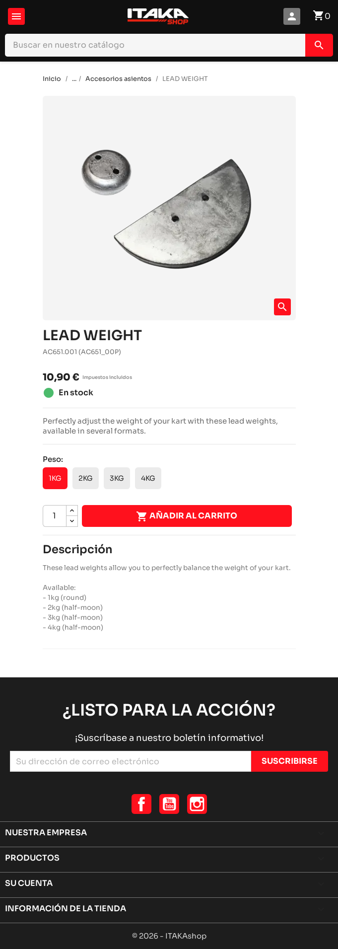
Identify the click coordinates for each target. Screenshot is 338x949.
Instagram (197, 804)
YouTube (169, 804)
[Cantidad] (55, 516)
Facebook (141, 804)
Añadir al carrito (186, 516)
